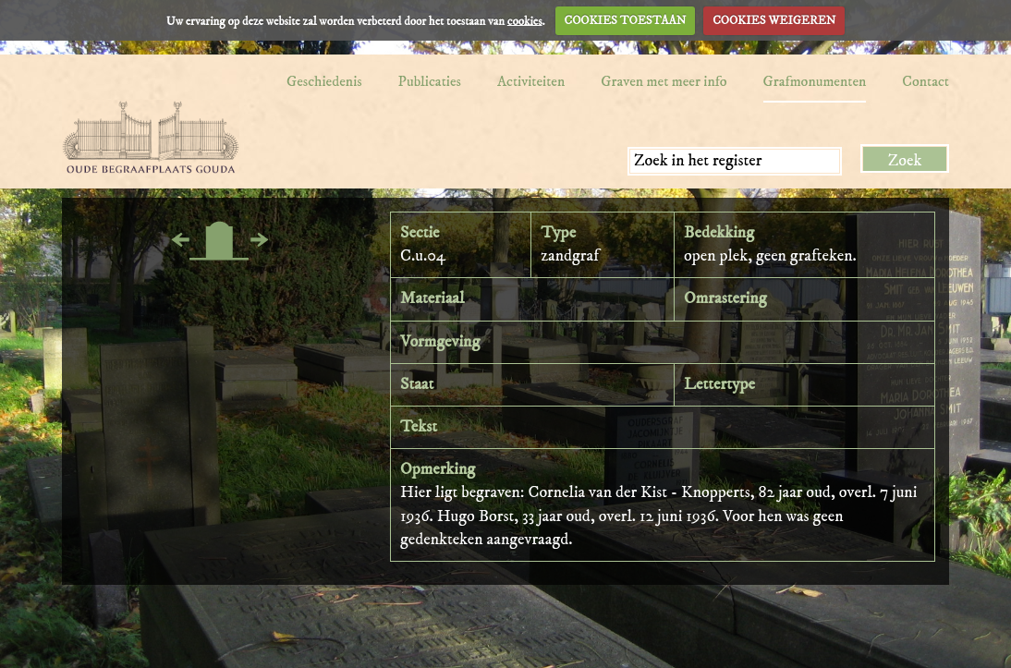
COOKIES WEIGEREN (774, 20)
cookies (524, 20)
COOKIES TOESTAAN (626, 20)
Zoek (905, 161)
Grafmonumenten (815, 81)
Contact (925, 81)
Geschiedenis (324, 81)
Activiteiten (531, 81)
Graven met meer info (663, 81)
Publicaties (429, 81)
